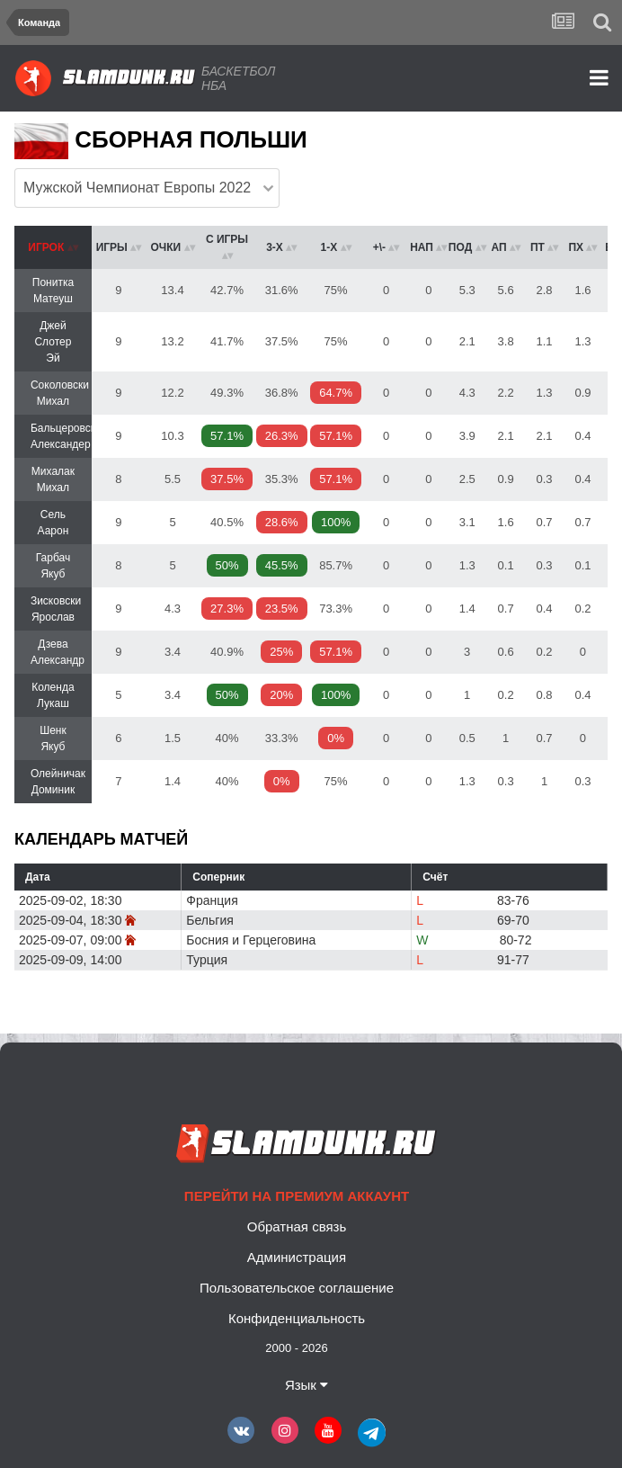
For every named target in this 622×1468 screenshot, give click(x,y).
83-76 (513, 900)
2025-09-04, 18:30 (70, 920)
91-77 (513, 960)
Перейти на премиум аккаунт (296, 1196)
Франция (211, 900)
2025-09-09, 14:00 (70, 960)
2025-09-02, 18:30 (70, 900)
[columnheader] (53, 247)
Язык (306, 1384)
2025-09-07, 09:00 (70, 940)
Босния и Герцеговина (250, 940)
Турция (206, 960)
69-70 (513, 920)
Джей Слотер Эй (52, 341)
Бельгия (209, 920)
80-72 (516, 940)
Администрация (296, 1257)
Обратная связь (297, 1226)
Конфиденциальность (296, 1318)
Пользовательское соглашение (297, 1287)
